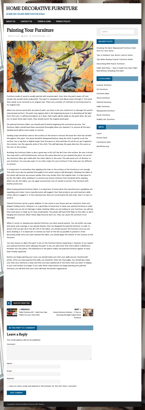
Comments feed (103, 142)
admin (25, 36)
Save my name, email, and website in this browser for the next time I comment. (43, 386)
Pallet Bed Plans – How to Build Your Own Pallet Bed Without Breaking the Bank (117, 69)
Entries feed (102, 137)
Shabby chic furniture (105, 119)
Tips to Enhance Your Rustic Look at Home (115, 55)
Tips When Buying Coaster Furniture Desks (115, 59)
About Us (10, 21)
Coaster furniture (104, 85)
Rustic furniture (103, 115)
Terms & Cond (44, 21)
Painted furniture (38, 36)
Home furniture (103, 97)
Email (9, 371)
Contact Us (26, 21)
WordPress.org (103, 146)
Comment (11, 344)
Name (9, 363)
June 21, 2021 (15, 36)
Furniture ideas (103, 93)
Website (10, 378)
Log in (99, 133)
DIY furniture (102, 89)
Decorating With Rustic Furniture (111, 63)
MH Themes (39, 404)
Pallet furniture (103, 106)
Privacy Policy (63, 21)
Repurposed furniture (106, 110)
